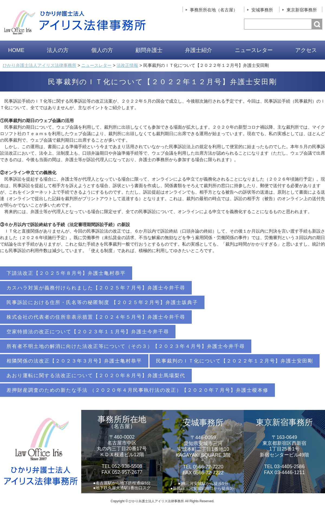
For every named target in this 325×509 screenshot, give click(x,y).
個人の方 (102, 50)
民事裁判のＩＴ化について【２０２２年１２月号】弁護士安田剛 (234, 361)
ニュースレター (254, 50)
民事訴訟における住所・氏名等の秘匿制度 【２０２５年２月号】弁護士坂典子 (102, 302)
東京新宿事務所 (302, 10)
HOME (16, 50)
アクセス (306, 50)
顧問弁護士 (148, 50)
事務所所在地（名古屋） (214, 10)
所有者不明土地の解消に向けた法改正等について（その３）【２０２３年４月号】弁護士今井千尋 (125, 346)
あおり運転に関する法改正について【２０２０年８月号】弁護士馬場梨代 (95, 375)
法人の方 (58, 50)
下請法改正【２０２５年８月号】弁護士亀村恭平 (66, 273)
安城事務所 (262, 10)
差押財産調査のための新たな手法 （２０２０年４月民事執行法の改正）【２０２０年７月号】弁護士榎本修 (137, 390)
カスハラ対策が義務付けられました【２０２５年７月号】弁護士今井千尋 (95, 288)
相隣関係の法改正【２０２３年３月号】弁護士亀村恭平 (74, 361)
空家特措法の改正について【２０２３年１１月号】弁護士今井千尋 (87, 331)
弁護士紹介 (198, 50)
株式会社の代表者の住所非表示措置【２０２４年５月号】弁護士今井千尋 (95, 317)
